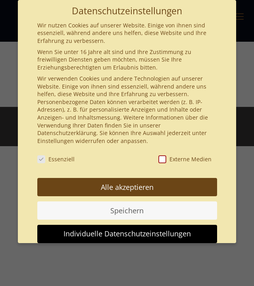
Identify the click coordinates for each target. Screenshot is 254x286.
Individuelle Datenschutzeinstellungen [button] (127, 233)
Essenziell (56, 159)
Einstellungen (55, 141)
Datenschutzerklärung (66, 133)
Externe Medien (185, 159)
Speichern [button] (127, 210)
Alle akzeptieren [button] (127, 187)
